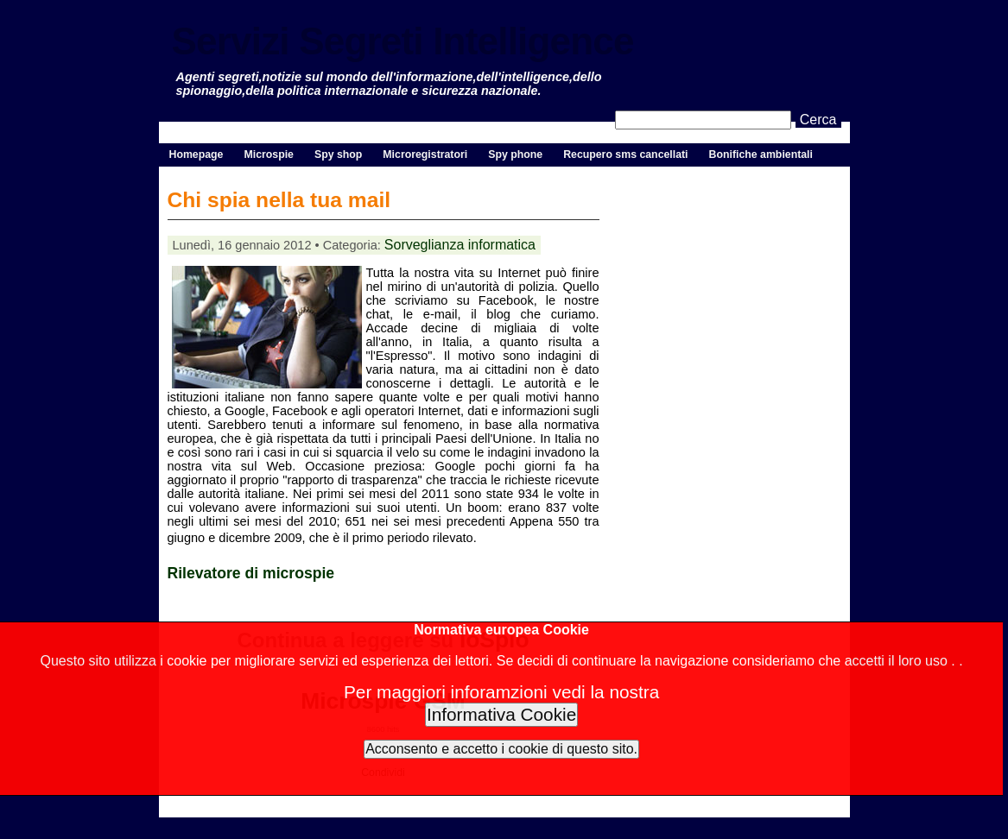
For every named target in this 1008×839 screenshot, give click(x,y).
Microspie (268, 154)
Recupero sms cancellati (625, 154)
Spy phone (515, 154)
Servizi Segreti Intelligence (403, 41)
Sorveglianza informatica (460, 244)
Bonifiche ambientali (761, 154)
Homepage (196, 154)
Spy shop (338, 154)
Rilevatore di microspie (251, 573)
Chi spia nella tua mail (279, 199)
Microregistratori (425, 154)
